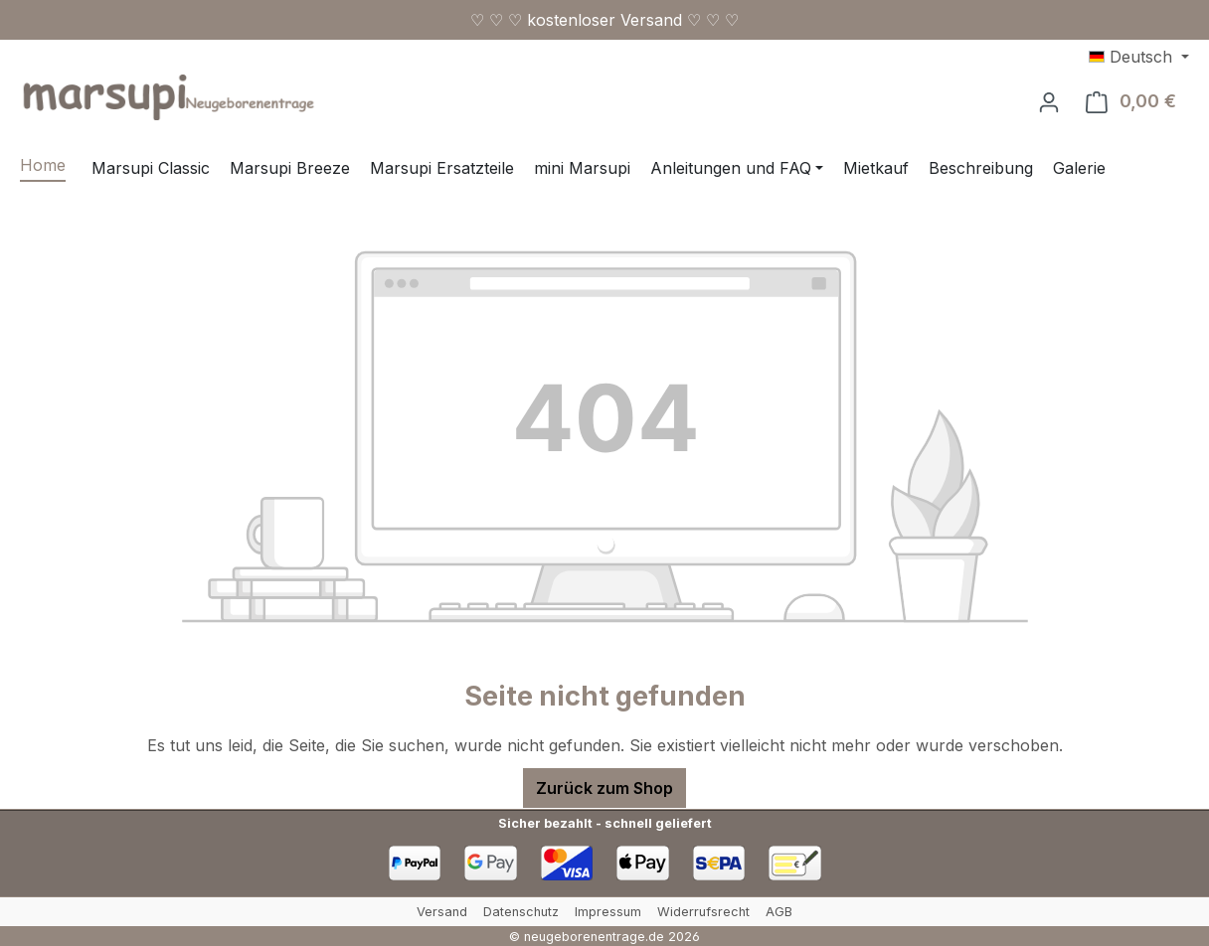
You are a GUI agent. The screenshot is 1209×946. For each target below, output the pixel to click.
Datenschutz (521, 911)
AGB (779, 911)
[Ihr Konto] (1049, 101)
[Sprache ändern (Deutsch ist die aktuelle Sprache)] (1139, 57)
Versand (442, 911)
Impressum (608, 911)
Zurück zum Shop (604, 788)
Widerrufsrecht (703, 911)
